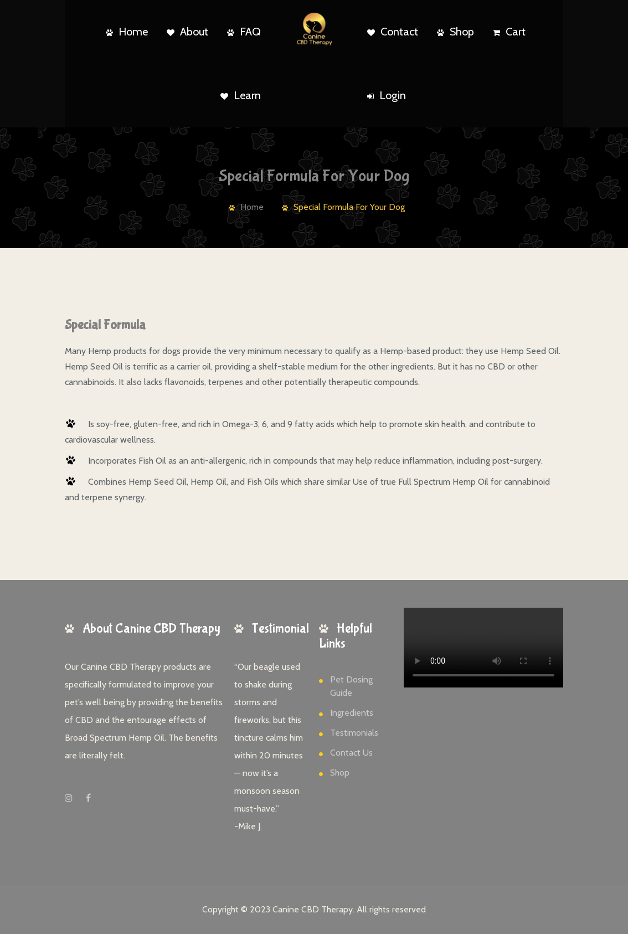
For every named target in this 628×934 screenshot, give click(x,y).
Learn (240, 95)
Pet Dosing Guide (351, 686)
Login (386, 95)
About (187, 31)
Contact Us (351, 752)
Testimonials (354, 732)
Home (127, 31)
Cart (509, 31)
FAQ (244, 31)
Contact (392, 31)
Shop (455, 31)
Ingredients (351, 712)
